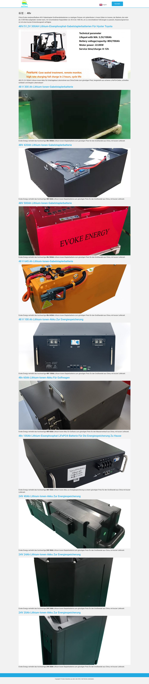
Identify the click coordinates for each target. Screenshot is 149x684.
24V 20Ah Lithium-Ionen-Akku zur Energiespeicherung (50, 612)
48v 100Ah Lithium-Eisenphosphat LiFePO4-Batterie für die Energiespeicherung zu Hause (70, 435)
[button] (117, 4)
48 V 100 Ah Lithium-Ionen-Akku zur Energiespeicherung (51, 319)
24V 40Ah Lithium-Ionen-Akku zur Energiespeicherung (50, 496)
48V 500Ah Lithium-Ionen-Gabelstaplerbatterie (45, 203)
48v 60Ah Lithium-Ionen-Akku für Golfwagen (44, 377)
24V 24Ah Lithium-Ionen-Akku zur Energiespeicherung (50, 554)
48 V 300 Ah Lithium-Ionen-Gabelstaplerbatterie (46, 86)
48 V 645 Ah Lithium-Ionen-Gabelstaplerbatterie (46, 261)
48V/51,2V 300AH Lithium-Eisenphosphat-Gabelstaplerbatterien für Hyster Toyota (65, 26)
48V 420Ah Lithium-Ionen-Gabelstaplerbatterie (45, 144)
